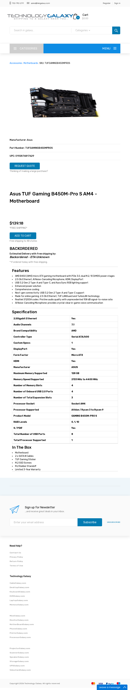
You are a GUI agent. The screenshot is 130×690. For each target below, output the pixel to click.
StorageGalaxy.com (19, 663)
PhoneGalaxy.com (18, 631)
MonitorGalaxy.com (19, 622)
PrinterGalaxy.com (19, 635)
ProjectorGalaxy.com (20, 650)
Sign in (117, 3)
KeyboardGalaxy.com (20, 594)
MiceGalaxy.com (17, 618)
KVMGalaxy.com (17, 598)
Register (106, 3)
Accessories (16, 63)
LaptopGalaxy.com (19, 602)
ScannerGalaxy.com (19, 655)
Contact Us (15, 555)
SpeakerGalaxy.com (19, 659)
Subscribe (89, 524)
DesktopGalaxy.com (19, 589)
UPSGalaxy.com (17, 668)
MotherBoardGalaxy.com (22, 626)
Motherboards (31, 63)
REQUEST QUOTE (26, 166)
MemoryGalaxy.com (19, 607)
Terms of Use (16, 568)
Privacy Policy (16, 559)
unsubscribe (113, 524)
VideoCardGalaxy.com (20, 672)
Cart (85, 15)
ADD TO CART (24, 237)
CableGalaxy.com (18, 585)
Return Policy (16, 563)
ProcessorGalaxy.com (20, 639)
